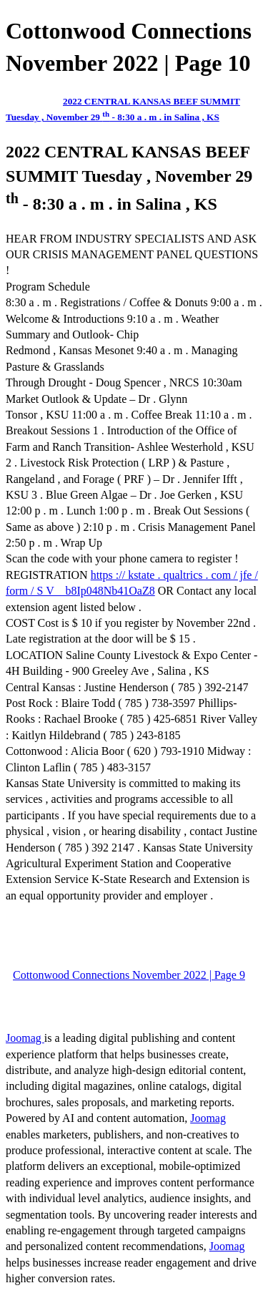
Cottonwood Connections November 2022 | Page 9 (129, 975)
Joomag (25, 1038)
